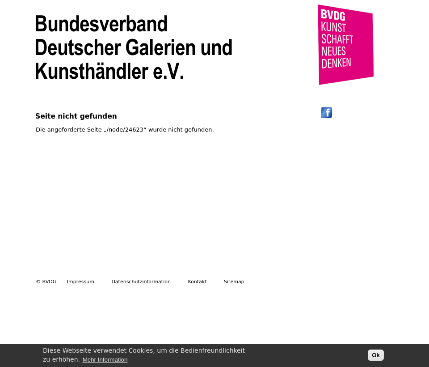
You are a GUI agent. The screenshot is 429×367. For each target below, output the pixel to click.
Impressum (80, 282)
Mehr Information (105, 361)
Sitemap (234, 282)
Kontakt (197, 282)
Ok (376, 357)
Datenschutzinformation (141, 282)
